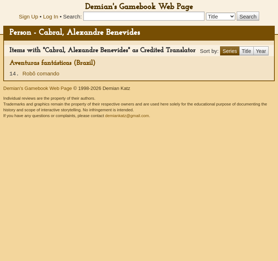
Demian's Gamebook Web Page (139, 7)
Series (230, 51)
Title (246, 51)
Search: (72, 16)
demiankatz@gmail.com (127, 115)
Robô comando (40, 73)
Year (261, 51)
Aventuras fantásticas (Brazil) (52, 63)
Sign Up (28, 16)
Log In (50, 16)
